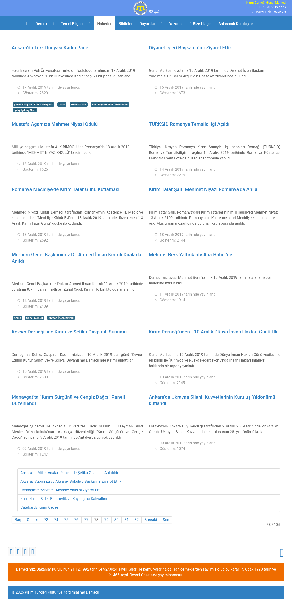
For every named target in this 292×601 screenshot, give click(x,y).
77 (86, 520)
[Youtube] (25, 551)
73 (46, 520)
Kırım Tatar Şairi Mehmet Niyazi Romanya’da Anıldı (204, 189)
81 (127, 520)
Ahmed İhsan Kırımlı (61, 317)
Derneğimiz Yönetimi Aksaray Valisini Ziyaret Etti (60, 490)
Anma (17, 317)
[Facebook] (11, 551)
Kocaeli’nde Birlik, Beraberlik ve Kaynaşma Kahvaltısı (63, 498)
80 (116, 520)
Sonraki (150, 520)
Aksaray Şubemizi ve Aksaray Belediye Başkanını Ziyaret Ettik (70, 481)
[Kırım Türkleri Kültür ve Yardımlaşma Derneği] (146, 8)
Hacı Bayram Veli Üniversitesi (110, 104)
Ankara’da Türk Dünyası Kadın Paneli (51, 48)
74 (56, 520)
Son (166, 520)
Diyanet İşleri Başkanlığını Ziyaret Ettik (190, 48)
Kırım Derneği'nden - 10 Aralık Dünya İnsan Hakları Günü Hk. (214, 332)
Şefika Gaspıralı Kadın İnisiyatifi (33, 104)
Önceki (32, 520)
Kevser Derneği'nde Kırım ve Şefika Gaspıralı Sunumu (69, 332)
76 (76, 520)
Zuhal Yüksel (78, 104)
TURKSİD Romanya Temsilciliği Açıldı (189, 124)
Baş (18, 520)
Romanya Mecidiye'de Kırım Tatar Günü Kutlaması (65, 189)
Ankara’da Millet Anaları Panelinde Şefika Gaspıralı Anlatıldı (69, 473)
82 (137, 520)
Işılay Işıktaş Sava (25, 110)
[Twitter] (18, 551)
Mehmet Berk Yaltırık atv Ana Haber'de (190, 254)
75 (66, 520)
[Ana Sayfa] (26, 23)
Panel (61, 104)
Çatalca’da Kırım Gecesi (40, 507)
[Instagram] (32, 551)
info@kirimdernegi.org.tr (270, 11)
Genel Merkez (34, 317)
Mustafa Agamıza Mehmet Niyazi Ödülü (55, 124)
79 (106, 520)
